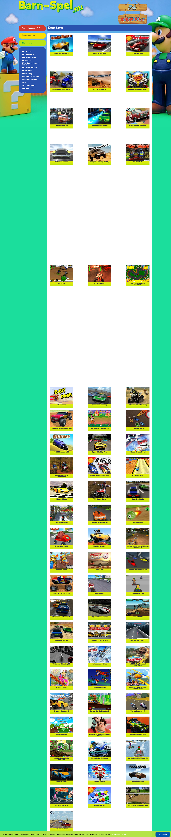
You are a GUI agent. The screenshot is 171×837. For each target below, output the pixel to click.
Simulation (30, 76)
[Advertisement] (100, 65)
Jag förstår (162, 834)
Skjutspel (30, 79)
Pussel (27, 71)
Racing (27, 74)
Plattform (29, 68)
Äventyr (28, 88)
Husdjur (28, 60)
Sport (26, 82)
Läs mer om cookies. (118, 834)
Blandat (28, 54)
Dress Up (29, 57)
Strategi (29, 85)
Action (27, 51)
